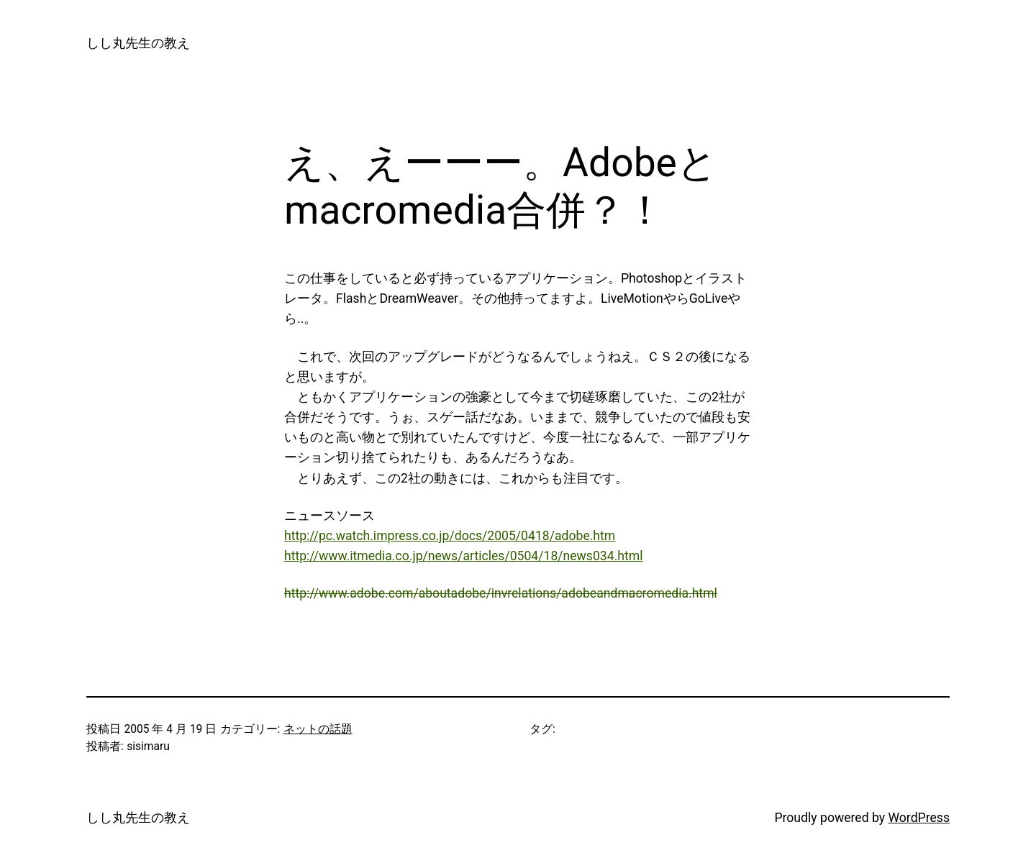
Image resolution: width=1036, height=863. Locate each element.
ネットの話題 (318, 729)
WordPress (919, 818)
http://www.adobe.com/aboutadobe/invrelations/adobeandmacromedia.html (500, 593)
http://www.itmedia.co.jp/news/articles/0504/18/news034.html (463, 556)
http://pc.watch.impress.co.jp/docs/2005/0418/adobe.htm (449, 536)
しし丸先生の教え (138, 43)
